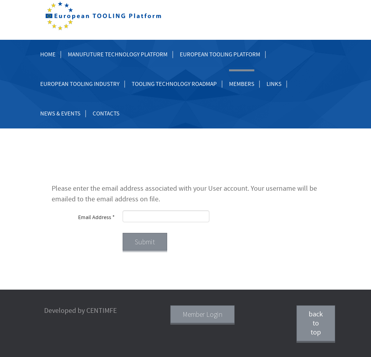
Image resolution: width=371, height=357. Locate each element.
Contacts (106, 113)
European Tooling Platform (220, 54)
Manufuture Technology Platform (118, 54)
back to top (316, 323)
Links (274, 84)
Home (48, 54)
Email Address (96, 217)
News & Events (60, 113)
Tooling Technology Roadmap (174, 84)
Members (241, 84)
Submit (145, 241)
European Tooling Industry (79, 84)
